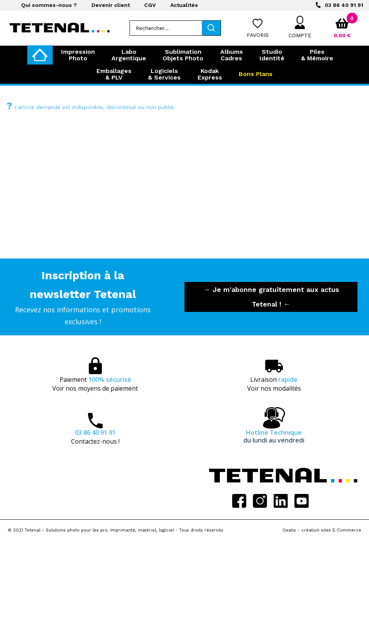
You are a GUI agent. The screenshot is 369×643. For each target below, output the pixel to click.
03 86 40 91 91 (344, 5)
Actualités (184, 5)
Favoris (258, 35)
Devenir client (110, 5)
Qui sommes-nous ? (49, 5)
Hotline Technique (273, 436)
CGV (150, 5)
